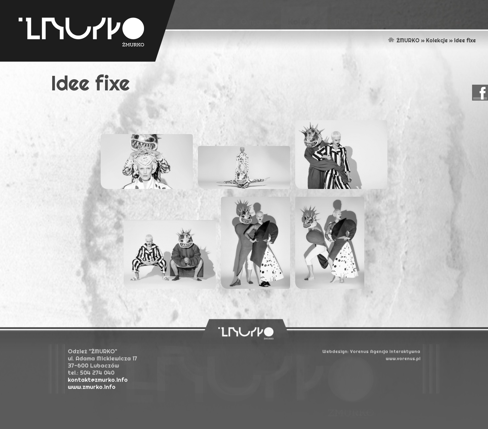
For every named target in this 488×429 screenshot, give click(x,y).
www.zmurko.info (92, 388)
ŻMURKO (408, 40)
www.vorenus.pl (403, 360)
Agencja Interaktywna (385, 353)
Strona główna (391, 40)
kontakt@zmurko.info (98, 381)
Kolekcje (437, 40)
